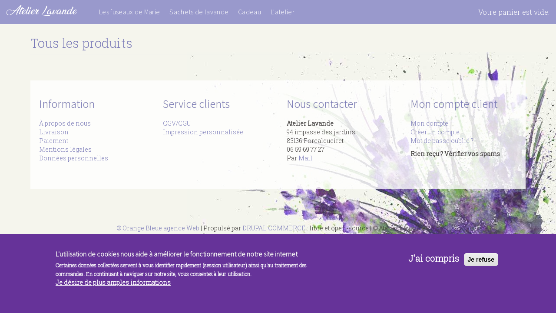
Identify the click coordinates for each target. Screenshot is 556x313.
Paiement (53, 141)
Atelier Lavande (41, 11)
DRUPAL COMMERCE (273, 228)
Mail (305, 158)
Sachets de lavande (198, 11)
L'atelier (283, 11)
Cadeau (249, 11)
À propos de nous (65, 123)
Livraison (54, 132)
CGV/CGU (177, 123)
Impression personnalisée (203, 132)
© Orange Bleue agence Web (157, 228)
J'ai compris (433, 261)
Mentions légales (65, 149)
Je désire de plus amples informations (113, 285)
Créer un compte (435, 132)
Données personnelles (73, 158)
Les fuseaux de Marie (129, 11)
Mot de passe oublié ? (441, 141)
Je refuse (481, 262)
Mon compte (429, 123)
